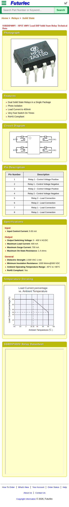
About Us (28, 493)
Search (61, 10)
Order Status (53, 487)
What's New (23, 487)
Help (65, 487)
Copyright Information (26, 499)
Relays (15, 18)
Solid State (28, 18)
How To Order (8, 487)
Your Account (38, 487)
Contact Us (40, 493)
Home (5, 18)
